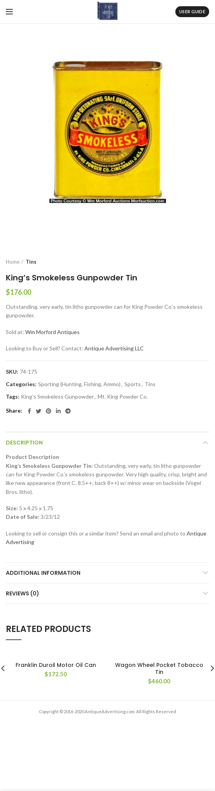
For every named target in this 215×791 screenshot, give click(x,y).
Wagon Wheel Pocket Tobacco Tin (159, 669)
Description (24, 442)
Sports (132, 384)
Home (12, 262)
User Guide (192, 11)
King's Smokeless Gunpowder (57, 397)
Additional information (43, 573)
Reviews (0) (22, 593)
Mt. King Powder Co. (123, 397)
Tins (31, 262)
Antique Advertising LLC (114, 348)
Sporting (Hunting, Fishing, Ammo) (79, 384)
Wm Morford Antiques (52, 332)
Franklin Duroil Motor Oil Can (56, 665)
